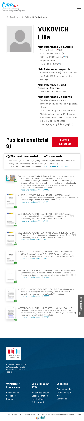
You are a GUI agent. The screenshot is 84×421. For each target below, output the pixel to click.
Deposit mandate (66, 389)
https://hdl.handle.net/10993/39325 (35, 317)
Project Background (42, 392)
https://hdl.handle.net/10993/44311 (35, 239)
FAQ (60, 395)
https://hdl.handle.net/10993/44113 (34, 258)
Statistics (12, 395)
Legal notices (39, 399)
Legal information (41, 395)
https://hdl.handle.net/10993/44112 (34, 221)
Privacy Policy (29, 414)
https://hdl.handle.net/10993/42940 (35, 277)
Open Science (13, 392)
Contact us (63, 398)
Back (12, 17)
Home (18, 17)
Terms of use (12, 414)
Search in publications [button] (65, 141)
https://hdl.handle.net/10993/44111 (34, 202)
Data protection (40, 402)
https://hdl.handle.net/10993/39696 (56, 166)
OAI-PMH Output (65, 392)
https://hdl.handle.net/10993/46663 (35, 190)
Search (10, 399)
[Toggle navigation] (79, 7)
